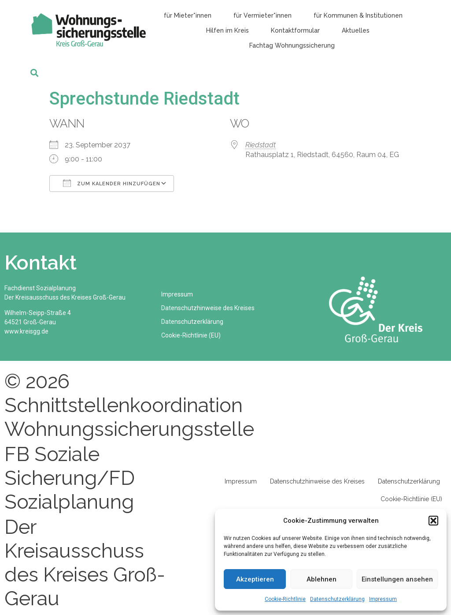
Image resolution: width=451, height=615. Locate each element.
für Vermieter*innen (262, 15)
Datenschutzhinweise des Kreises (210, 307)
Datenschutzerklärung (337, 599)
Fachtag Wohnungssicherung (292, 45)
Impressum (383, 599)
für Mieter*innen (187, 15)
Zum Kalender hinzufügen (111, 183)
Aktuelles (356, 30)
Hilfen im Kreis (227, 30)
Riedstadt (260, 145)
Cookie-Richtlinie (285, 599)
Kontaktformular (295, 30)
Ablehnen (321, 579)
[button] (433, 520)
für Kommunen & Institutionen (358, 15)
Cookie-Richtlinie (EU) (193, 335)
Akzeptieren (255, 579)
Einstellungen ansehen (397, 579)
